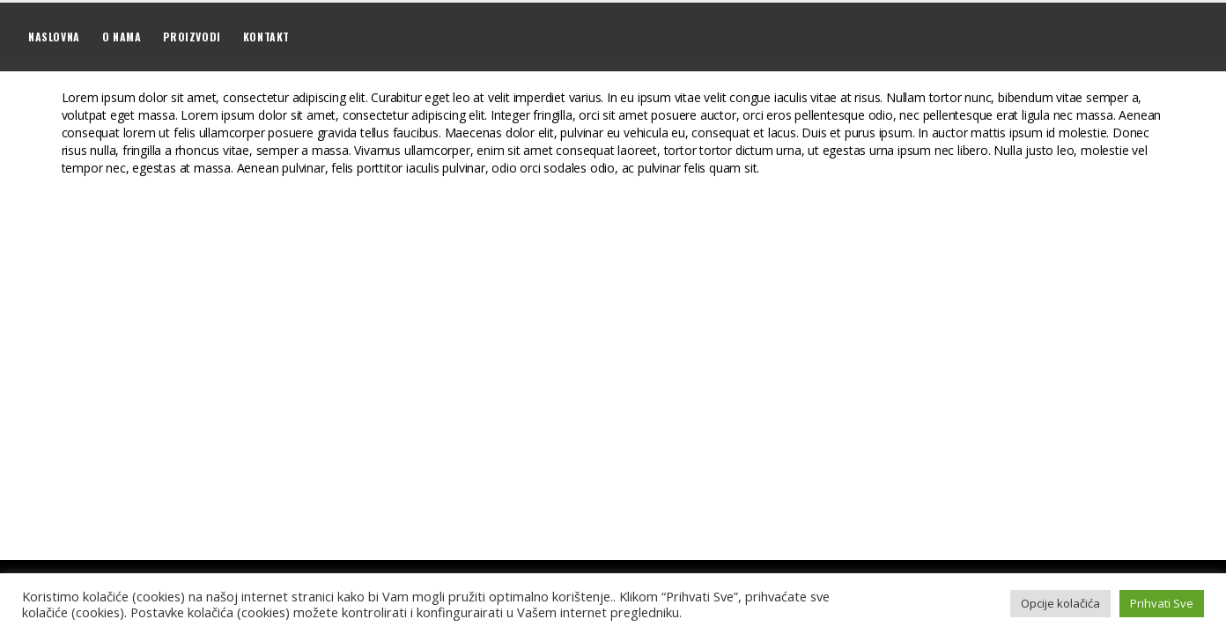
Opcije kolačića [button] (1060, 603)
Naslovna (54, 36)
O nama (122, 36)
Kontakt (266, 36)
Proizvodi (191, 36)
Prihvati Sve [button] (1161, 603)
